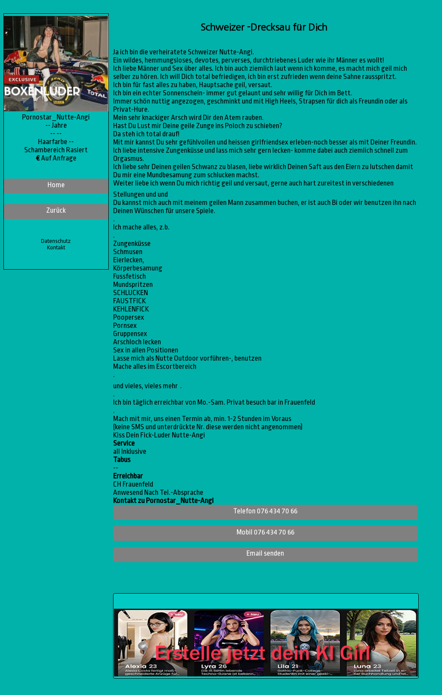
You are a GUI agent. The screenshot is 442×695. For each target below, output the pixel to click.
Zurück (56, 210)
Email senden (265, 553)
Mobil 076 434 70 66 (265, 532)
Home (56, 185)
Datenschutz (56, 241)
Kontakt (56, 247)
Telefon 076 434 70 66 (265, 511)
